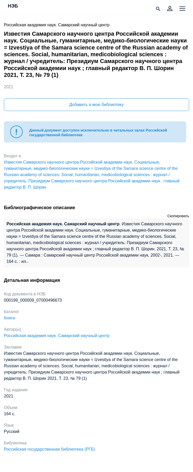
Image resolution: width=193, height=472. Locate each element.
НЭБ (13, 6)
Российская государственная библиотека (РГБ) (49, 449)
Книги (9, 318)
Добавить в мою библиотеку (96, 104)
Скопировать (178, 216)
